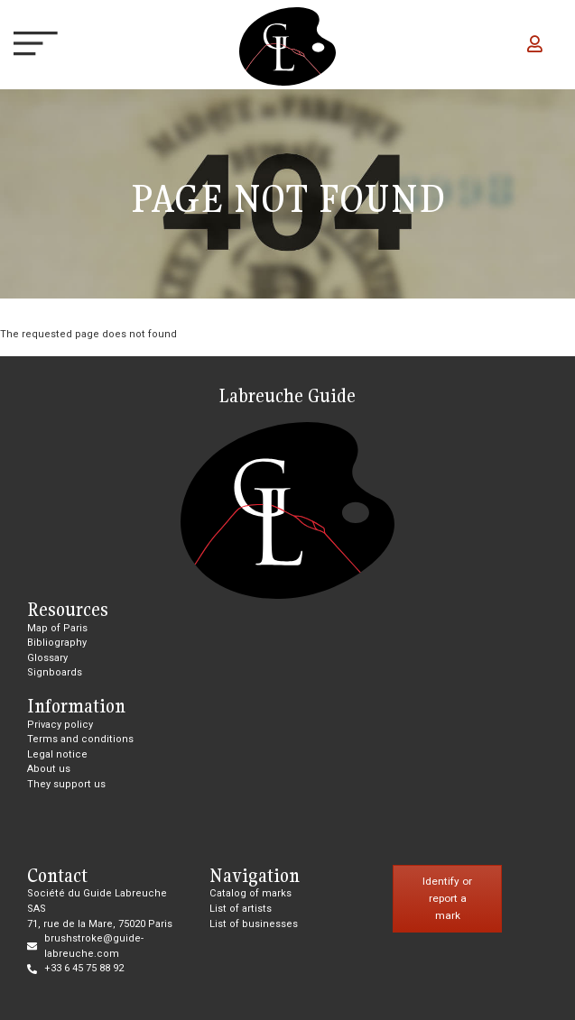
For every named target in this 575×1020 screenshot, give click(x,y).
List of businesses (253, 924)
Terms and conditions (80, 739)
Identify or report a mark (447, 898)
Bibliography (57, 642)
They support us (66, 784)
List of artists (240, 908)
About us (48, 769)
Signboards (54, 672)
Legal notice (57, 754)
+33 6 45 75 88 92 (84, 968)
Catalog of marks (250, 893)
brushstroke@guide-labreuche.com (94, 946)
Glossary (47, 658)
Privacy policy (60, 725)
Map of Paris (57, 628)
